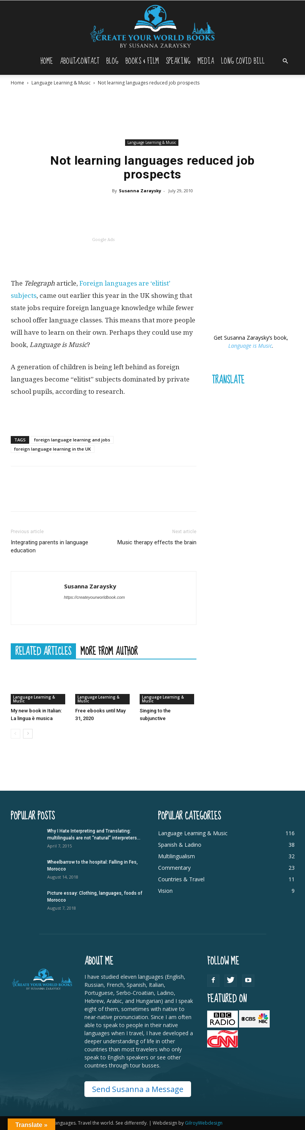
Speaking (178, 61)
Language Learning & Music (61, 82)
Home (46, 61)
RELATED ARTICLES (43, 651)
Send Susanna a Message (137, 1089)
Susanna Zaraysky (140, 190)
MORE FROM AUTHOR (109, 651)
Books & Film (142, 61)
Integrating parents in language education (49, 546)
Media (206, 61)
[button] (285, 61)
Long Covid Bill (243, 61)
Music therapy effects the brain (156, 542)
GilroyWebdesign (204, 1123)
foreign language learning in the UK (52, 449)
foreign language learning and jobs (72, 440)
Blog (112, 61)
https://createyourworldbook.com (94, 597)
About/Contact (79, 61)
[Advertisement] (152, 112)
